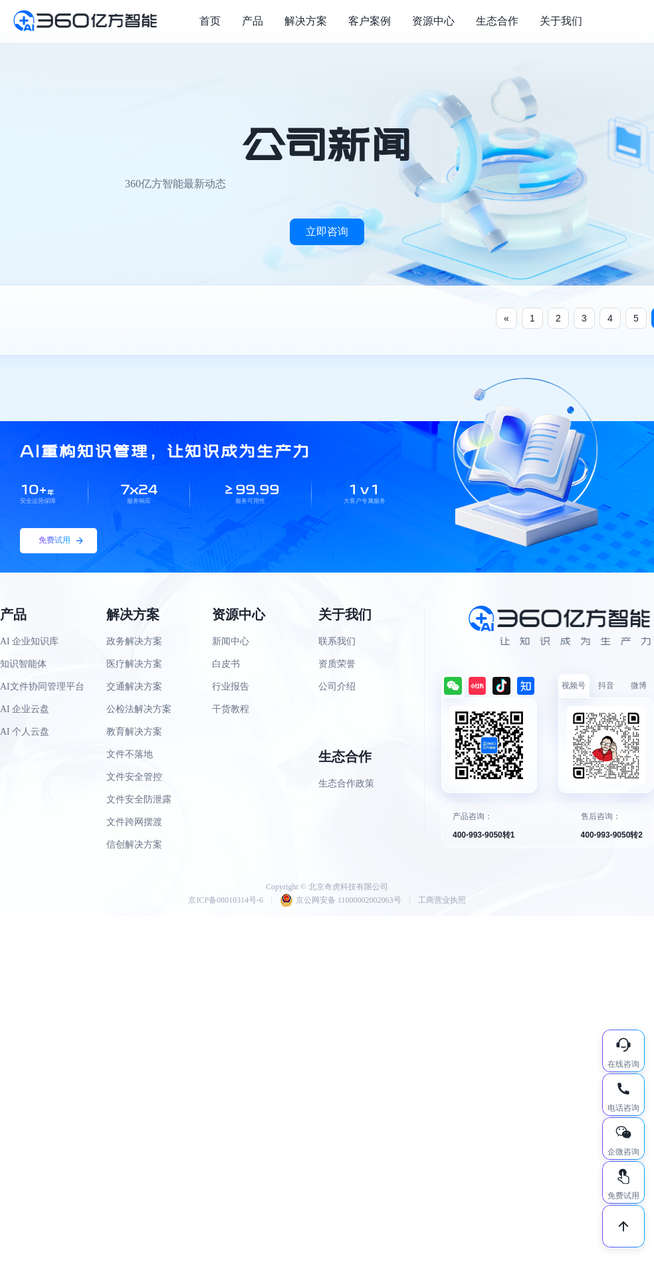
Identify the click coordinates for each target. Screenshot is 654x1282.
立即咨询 (327, 231)
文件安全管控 (134, 777)
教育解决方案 (134, 732)
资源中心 (433, 21)
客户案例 (369, 21)
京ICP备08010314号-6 (225, 900)
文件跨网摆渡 (134, 822)
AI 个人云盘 (24, 732)
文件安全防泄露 (138, 799)
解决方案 (305, 21)
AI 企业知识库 (29, 641)
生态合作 (497, 21)
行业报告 (230, 686)
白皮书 (226, 664)
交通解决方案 (134, 686)
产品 (252, 21)
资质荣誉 (337, 664)
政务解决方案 (134, 641)
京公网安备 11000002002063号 (340, 900)
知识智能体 (23, 664)
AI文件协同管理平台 (42, 686)
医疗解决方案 (134, 664)
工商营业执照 (442, 900)
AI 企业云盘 (24, 709)
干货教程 (230, 709)
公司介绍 (337, 686)
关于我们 (561, 21)
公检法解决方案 (138, 709)
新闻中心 (230, 641)
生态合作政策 (346, 783)
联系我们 (337, 641)
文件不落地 (129, 754)
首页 (210, 21)
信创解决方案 (134, 845)
